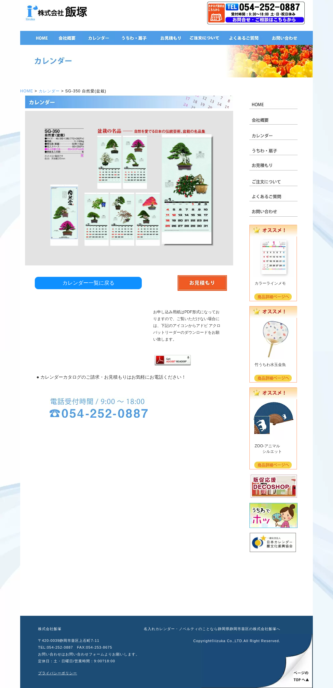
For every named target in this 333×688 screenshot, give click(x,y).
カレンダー (49, 91)
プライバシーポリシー (57, 673)
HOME (26, 91)
